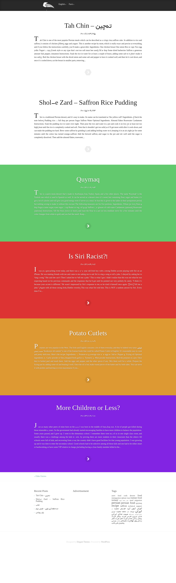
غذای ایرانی (117, 548)
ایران (138, 545)
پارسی (114, 555)
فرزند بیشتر (121, 550)
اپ (112, 542)
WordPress (105, 576)
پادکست (118, 554)
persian (116, 536)
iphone (123, 532)
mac (127, 534)
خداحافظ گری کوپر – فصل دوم (47, 543)
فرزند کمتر (123, 552)
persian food (128, 537)
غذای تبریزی (137, 550)
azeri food (116, 530)
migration (138, 534)
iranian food (136, 532)
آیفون (134, 543)
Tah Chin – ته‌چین (88, 26)
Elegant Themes (83, 576)
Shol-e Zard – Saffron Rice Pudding (88, 107)
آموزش (139, 543)
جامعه (124, 545)
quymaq (139, 537)
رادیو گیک (131, 548)
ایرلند (132, 545)
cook (125, 530)
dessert (132, 530)
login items (122, 534)
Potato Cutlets (88, 354)
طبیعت (125, 548)
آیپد (128, 543)
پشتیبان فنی (119, 557)
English (62, 4)
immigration (116, 532)
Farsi (71, 4)
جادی (128, 545)
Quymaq (88, 189)
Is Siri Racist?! (88, 272)
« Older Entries (40, 510)
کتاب (113, 557)
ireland (115, 534)
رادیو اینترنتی (138, 548)
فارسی (129, 550)
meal (131, 534)
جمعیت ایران (116, 545)
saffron (123, 540)
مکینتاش (124, 555)
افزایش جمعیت (120, 543)
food (140, 529)
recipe (115, 539)
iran (128, 532)
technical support (135, 540)
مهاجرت (130, 554)
